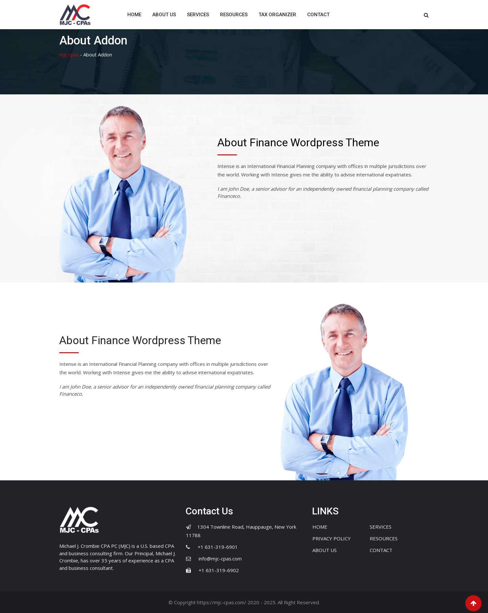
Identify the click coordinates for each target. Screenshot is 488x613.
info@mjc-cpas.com (220, 558)
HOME (134, 15)
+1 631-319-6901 (218, 547)
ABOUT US (164, 15)
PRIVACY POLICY (331, 538)
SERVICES (198, 15)
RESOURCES (234, 15)
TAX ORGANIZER (277, 15)
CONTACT (318, 15)
